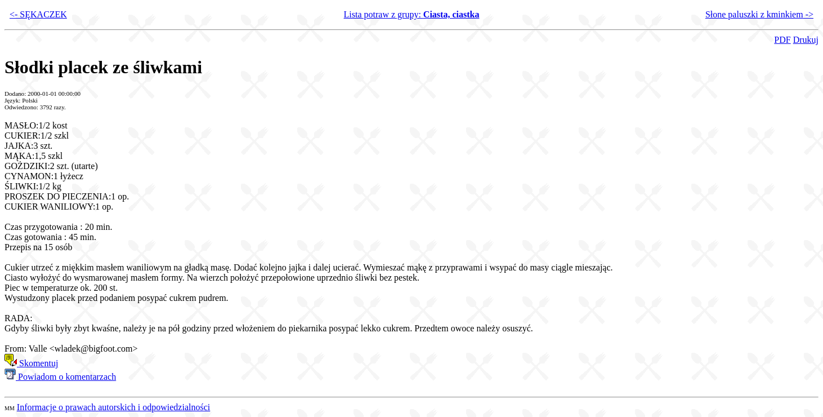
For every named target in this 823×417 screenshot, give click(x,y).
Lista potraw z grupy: (412, 14)
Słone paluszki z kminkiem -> (759, 14)
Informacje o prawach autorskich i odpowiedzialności (113, 407)
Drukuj (805, 40)
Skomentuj (31, 363)
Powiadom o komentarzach (60, 376)
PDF (782, 40)
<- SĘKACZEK (38, 14)
